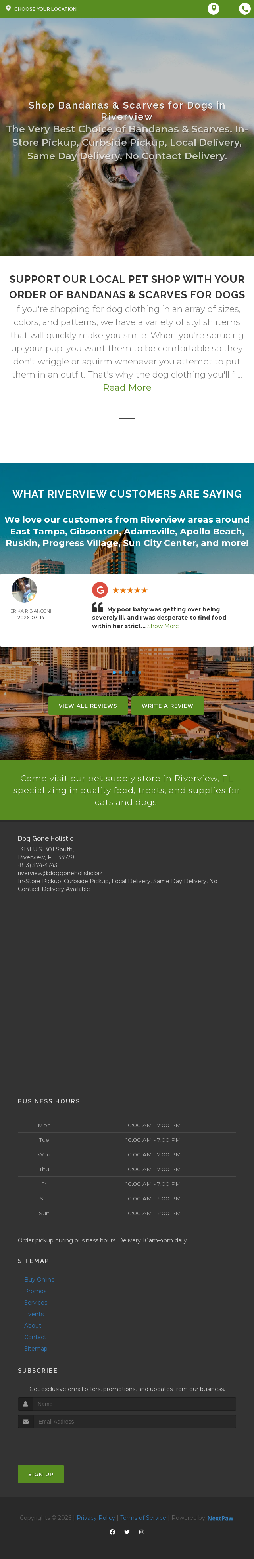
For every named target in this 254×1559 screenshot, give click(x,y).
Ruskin (22, 541)
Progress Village (80, 541)
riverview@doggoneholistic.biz (60, 872)
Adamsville (149, 530)
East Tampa (37, 530)
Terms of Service (143, 1517)
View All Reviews (88, 704)
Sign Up (41, 1474)
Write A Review (168, 704)
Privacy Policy (96, 1517)
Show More (163, 624)
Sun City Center (159, 541)
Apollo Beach (211, 530)
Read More (127, 387)
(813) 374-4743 (38, 864)
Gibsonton (94, 530)
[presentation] (60, 1443)
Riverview (162, 519)
